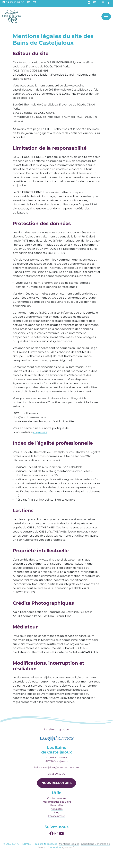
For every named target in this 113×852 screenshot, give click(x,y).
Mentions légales (69, 843)
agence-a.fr (68, 847)
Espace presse (56, 816)
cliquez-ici (40, 432)
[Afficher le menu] (106, 16)
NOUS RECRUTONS (56, 783)
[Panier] (109, 2)
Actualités (57, 808)
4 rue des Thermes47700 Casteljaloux (57, 759)
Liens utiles (56, 805)
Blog (56, 812)
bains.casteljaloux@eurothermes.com (56, 767)
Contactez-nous (56, 798)
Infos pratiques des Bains (56, 801)
